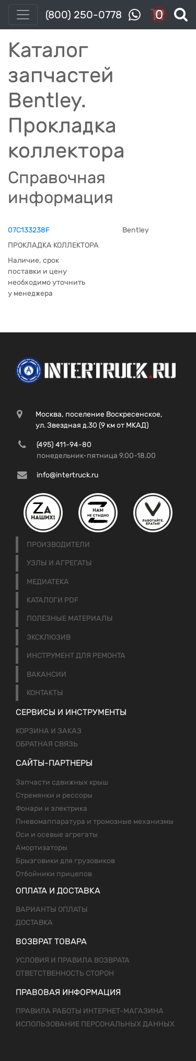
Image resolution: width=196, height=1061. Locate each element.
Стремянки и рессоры (54, 795)
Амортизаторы (41, 847)
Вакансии (46, 674)
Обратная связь (47, 744)
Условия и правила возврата (73, 960)
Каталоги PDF (52, 600)
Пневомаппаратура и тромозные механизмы (95, 821)
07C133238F (29, 230)
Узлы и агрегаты (59, 563)
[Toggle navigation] (23, 14)
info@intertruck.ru (67, 475)
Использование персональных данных (95, 1024)
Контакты (45, 692)
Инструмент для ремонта (76, 655)
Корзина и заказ (49, 731)
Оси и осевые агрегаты (57, 834)
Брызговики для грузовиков (65, 860)
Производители (58, 544)
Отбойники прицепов (54, 873)
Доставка (34, 922)
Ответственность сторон (65, 973)
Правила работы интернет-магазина (90, 1011)
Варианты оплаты (52, 909)
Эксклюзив (49, 637)
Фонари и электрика (51, 808)
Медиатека (48, 581)
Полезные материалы (70, 618)
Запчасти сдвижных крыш (62, 782)
